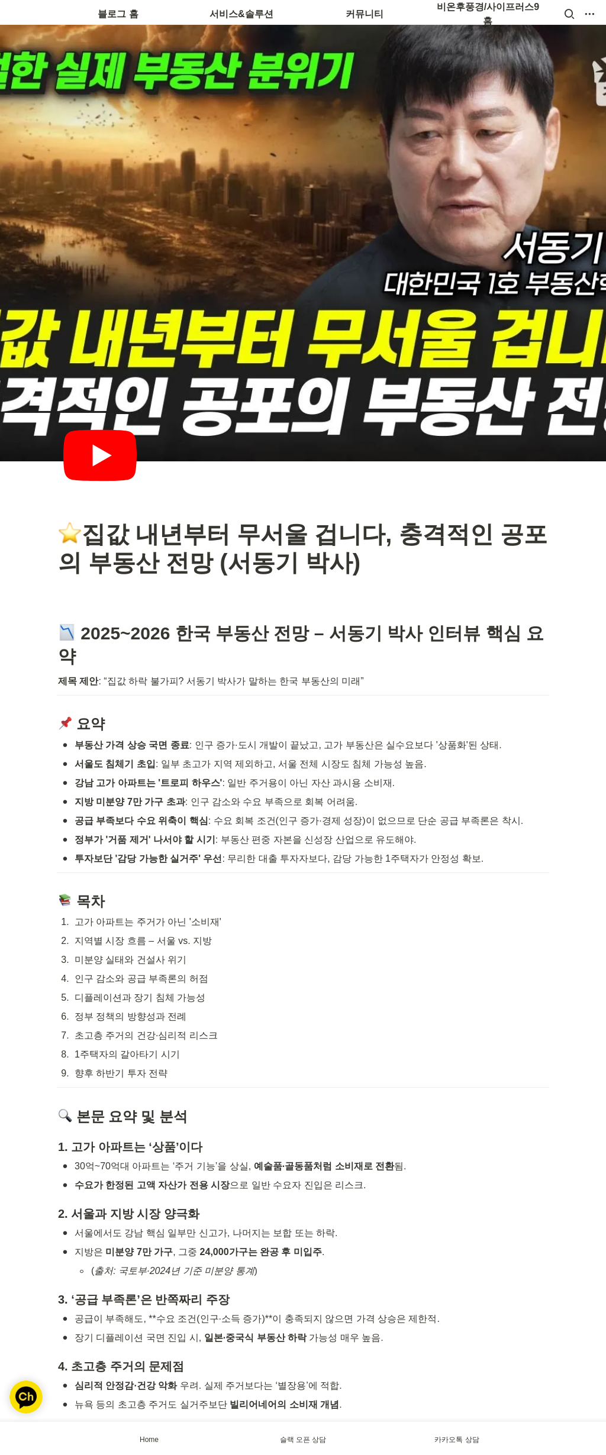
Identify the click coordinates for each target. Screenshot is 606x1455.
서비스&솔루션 (241, 14)
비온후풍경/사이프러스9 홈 (488, 14)
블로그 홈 (118, 14)
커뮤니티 (364, 14)
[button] (569, 14)
